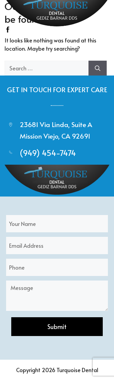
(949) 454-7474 (48, 152)
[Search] (97, 68)
